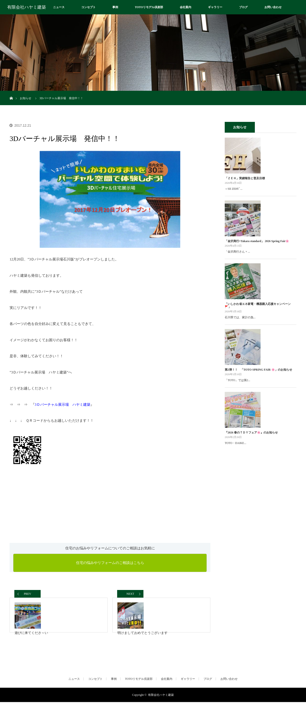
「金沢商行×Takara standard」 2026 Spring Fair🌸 (257, 241)
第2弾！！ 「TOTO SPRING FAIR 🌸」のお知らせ (258, 369)
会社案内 (185, 7)
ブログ (243, 7)
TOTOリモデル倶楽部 (149, 7)
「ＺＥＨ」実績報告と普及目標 (245, 178)
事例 (115, 7)
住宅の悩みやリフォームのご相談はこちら (110, 563)
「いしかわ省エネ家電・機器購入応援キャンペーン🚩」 (258, 305)
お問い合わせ (273, 7)
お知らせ (25, 98)
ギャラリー (215, 7)
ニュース (59, 7)
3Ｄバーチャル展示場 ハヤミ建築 (62, 404)
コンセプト (88, 7)
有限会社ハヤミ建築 (26, 7)
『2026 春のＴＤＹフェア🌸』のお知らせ (251, 432)
